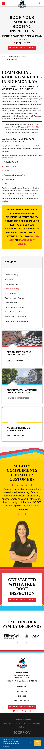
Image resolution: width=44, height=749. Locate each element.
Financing (22, 686)
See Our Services (15, 360)
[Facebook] (18, 711)
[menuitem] (22, 275)
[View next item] (25, 514)
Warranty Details (15, 436)
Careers (22, 696)
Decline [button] (30, 743)
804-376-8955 (22, 672)
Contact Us (22, 691)
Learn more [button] (6, 746)
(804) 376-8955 (23, 43)
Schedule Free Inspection (22, 48)
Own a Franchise (22, 701)
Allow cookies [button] (37, 743)
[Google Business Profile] (14, 711)
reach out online (11, 129)
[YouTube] (30, 711)
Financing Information (18, 398)
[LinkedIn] (26, 711)
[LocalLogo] (22, 4)
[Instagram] (22, 711)
